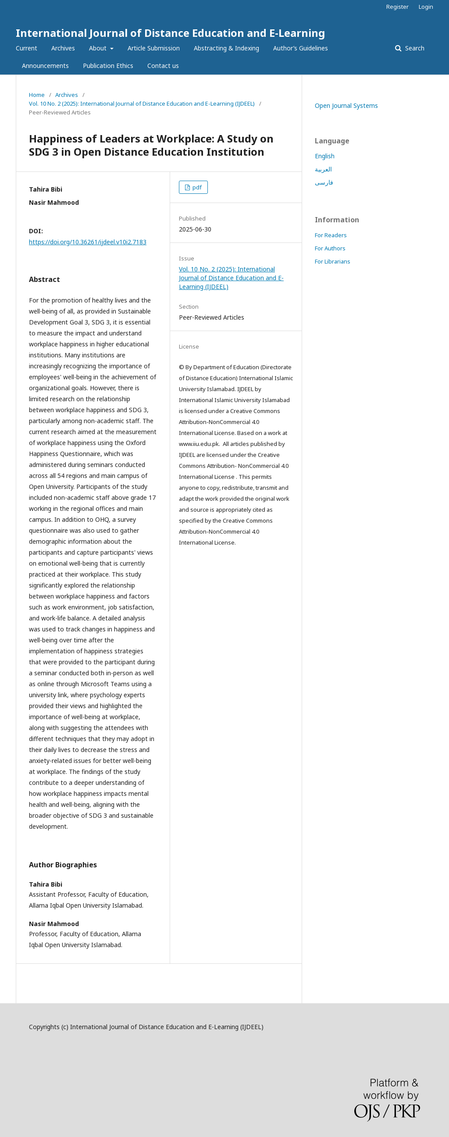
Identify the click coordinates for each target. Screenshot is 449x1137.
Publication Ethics (108, 65)
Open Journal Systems (346, 105)
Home (37, 95)
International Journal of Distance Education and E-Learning (170, 32)
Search (413, 48)
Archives (63, 48)
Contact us (163, 65)
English (325, 156)
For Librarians (332, 261)
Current (26, 48)
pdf (196, 187)
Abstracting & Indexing (226, 48)
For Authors (330, 248)
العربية (323, 169)
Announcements (45, 65)
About (98, 48)
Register (397, 7)
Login (426, 7)
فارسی (324, 182)
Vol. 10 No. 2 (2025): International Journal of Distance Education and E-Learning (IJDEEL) (142, 103)
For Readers (331, 235)
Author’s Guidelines (300, 48)
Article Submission (154, 48)
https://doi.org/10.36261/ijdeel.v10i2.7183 (87, 242)
